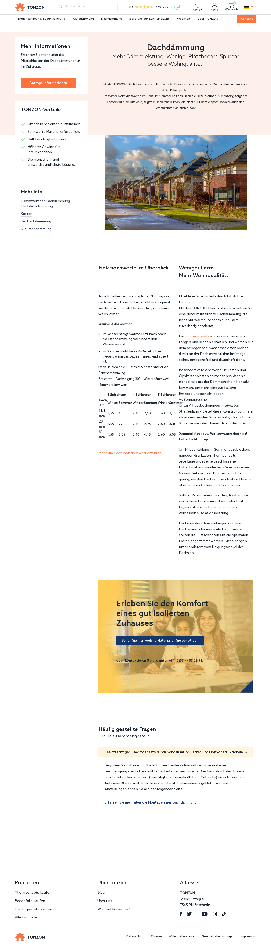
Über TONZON (208, 19)
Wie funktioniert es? (113, 909)
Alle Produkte (26, 917)
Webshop (183, 19)
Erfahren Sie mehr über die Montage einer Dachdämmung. (151, 803)
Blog (101, 893)
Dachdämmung (111, 19)
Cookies (156, 936)
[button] (248, 7)
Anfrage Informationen (48, 83)
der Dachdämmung (36, 222)
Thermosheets (197, 336)
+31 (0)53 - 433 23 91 (185, 661)
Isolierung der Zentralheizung (149, 19)
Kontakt (247, 19)
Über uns (104, 901)
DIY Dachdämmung (36, 229)
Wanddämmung (83, 19)
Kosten (26, 214)
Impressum (248, 936)
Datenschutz (135, 936)
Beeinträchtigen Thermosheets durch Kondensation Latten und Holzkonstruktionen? (174, 752)
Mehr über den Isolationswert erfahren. (130, 453)
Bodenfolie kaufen (30, 901)
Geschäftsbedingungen (218, 936)
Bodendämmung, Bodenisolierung (41, 19)
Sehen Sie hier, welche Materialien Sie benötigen (160, 641)
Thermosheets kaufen (33, 893)
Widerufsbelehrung (182, 936)
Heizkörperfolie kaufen (33, 909)
